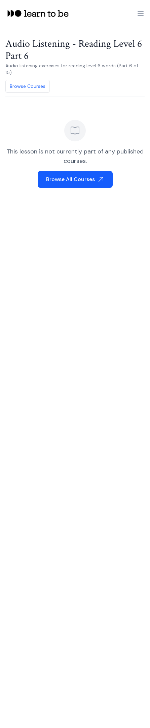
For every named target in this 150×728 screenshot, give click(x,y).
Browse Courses (27, 86)
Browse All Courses (75, 179)
